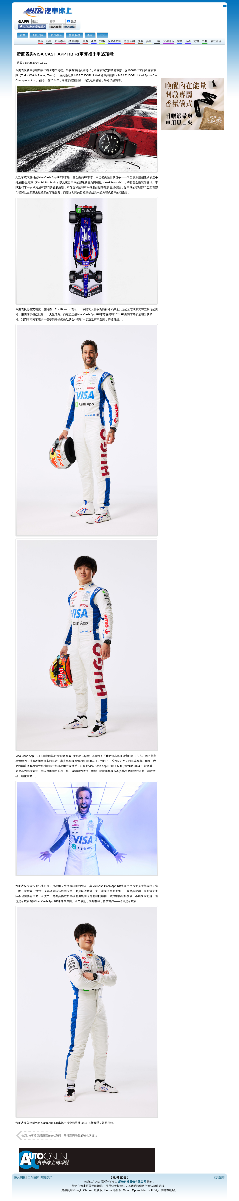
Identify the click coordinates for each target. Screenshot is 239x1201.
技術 (102, 41)
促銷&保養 (114, 41)
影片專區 (56, 35)
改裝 (140, 41)
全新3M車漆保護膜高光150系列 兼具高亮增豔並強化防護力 (59, 1135)
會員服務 (74, 35)
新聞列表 (38, 35)
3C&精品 (168, 41)
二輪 (157, 41)
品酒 (188, 41)
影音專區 (60, 41)
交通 (196, 41)
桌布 (90, 35)
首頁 (22, 35)
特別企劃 (129, 41)
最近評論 (215, 41)
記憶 (73, 21)
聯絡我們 (46, 1177)
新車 (49, 41)
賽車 (149, 41)
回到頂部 (219, 1177)
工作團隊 (33, 1177)
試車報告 (74, 41)
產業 (94, 41)
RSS (102, 35)
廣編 (40, 41)
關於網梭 (20, 1177)
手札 (204, 41)
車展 (85, 41)
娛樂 (179, 41)
